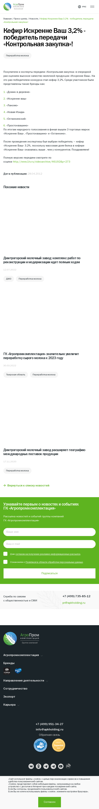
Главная (7, 19)
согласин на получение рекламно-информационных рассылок (47, 554)
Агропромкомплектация (21, 655)
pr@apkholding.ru (73, 603)
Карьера (9, 705)
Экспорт (9, 697)
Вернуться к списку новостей (28, 485)
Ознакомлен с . (43, 562)
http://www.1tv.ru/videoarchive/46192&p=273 (41, 162)
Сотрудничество (15, 689)
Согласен (49, 802)
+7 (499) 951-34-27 (49, 724)
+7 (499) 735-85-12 (76, 596)
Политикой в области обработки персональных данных (54, 562)
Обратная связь (49, 735)
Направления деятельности (23, 680)
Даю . (42, 554)
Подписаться (49, 573)
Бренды (8, 663)
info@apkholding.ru (49, 729)
